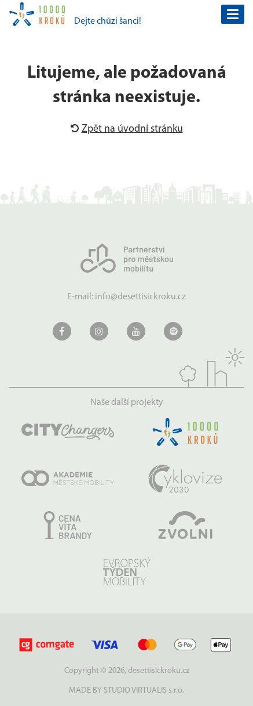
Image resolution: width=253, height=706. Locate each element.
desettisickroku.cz (158, 671)
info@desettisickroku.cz (140, 297)
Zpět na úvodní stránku (127, 129)
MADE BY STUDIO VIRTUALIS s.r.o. (126, 690)
